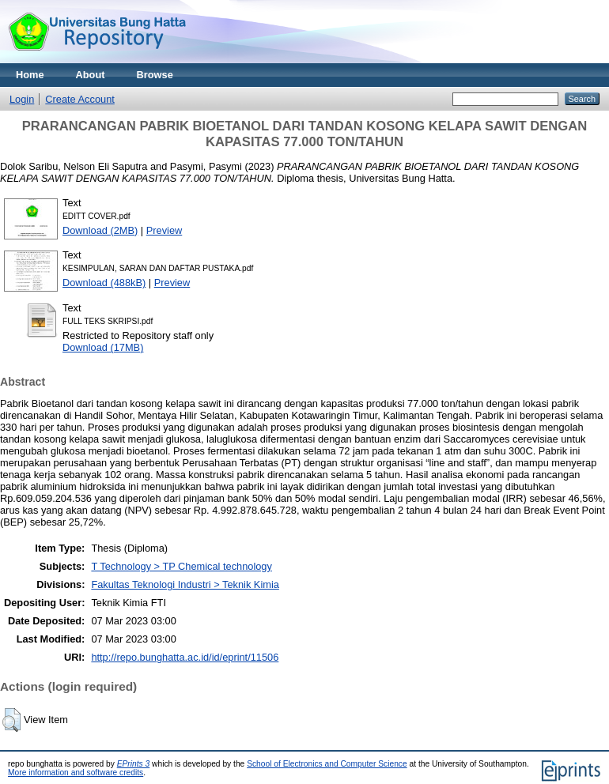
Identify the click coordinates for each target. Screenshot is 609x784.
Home (30, 75)
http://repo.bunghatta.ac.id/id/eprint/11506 (184, 657)
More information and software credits (75, 772)
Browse (155, 75)
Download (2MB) (100, 230)
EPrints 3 (133, 764)
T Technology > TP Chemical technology (181, 566)
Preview (164, 230)
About (90, 75)
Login (21, 99)
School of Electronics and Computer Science (327, 764)
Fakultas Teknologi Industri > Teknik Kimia (184, 584)
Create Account (80, 99)
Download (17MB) (102, 347)
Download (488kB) (104, 282)
